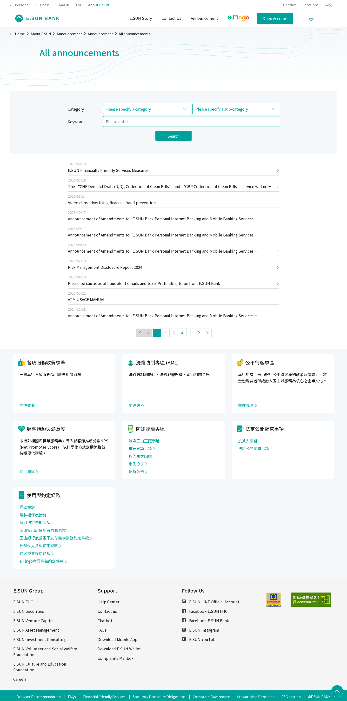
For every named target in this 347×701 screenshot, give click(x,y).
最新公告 (136, 471)
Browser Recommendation (39, 696)
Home (20, 33)
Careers (20, 679)
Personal (22, 4)
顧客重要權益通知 (35, 553)
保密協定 (27, 507)
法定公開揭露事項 (253, 448)
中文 (328, 4)
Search (173, 136)
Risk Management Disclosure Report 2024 (105, 267)
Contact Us (171, 18)
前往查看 (27, 405)
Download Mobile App (117, 639)
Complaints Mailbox (115, 658)
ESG (79, 4)
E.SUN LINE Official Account (210, 602)
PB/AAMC (62, 4)
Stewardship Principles (255, 696)
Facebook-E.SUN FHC (204, 611)
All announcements (134, 33)
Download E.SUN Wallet (119, 649)
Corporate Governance (211, 696)
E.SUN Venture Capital (33, 620)
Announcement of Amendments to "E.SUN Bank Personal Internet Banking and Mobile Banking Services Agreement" (161, 220)
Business (42, 4)
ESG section (291, 696)
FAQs (102, 630)
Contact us (107, 611)
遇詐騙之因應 (140, 456)
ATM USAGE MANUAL (86, 299)
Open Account (275, 18)
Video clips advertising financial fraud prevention (112, 202)
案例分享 (136, 464)
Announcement (204, 18)
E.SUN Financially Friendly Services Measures (108, 170)
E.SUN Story (141, 18)
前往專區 (136, 405)
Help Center (108, 602)
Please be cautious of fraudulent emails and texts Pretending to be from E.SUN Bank (144, 283)
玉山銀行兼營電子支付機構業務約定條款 (54, 538)
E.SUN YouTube (200, 639)
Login (310, 18)
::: (11, 4)
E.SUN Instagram (200, 630)
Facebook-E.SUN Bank (205, 620)
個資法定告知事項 (35, 522)
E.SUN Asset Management (36, 630)
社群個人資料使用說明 (39, 545)
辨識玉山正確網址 (144, 441)
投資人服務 (247, 441)
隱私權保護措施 (33, 515)
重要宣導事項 (140, 448)
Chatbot (290, 4)
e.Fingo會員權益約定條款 (42, 561)
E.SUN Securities (28, 611)
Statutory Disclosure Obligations (159, 696)
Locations (310, 4)
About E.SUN (98, 4)
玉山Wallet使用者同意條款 (43, 530)
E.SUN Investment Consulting (40, 639)
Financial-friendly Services (104, 696)
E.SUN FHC (23, 602)
